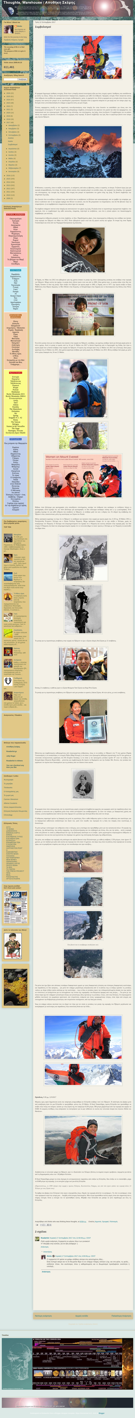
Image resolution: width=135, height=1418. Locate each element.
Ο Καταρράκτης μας (11, 791)
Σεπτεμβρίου (13, 135)
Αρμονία (98, 1222)
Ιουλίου (11, 152)
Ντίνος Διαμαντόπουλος (12, 807)
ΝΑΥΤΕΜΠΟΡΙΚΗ (13, 858)
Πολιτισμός (114, 1222)
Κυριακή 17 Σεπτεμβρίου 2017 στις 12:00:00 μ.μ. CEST (70, 1238)
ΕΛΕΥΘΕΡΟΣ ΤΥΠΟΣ (14, 837)
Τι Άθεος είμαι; (19, 593)
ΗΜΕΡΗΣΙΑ (10, 846)
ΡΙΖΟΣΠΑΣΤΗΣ (12, 877)
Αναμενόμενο (19, 693)
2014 (8, 182)
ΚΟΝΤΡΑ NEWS (12, 854)
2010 (8, 195)
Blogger (101, 1413)
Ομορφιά (105, 1222)
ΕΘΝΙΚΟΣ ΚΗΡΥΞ (13, 833)
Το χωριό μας (9, 795)
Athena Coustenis (10, 803)
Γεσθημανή (18, 678)
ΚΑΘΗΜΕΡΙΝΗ (12, 852)
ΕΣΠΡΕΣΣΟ (10, 840)
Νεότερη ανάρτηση (43, 1316)
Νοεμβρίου (12, 129)
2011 (8, 192)
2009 (8, 198)
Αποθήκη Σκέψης (13, 747)
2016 (8, 175)
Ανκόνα (11, 138)
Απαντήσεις (47, 1252)
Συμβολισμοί (12, 144)
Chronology (8, 815)
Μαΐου (10, 158)
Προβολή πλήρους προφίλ (13, 40)
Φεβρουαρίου (13, 168)
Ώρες (16, 555)
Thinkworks (8, 788)
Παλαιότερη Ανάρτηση (121, 1316)
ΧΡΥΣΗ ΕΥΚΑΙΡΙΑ (13, 879)
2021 (8, 109)
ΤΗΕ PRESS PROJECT (15, 871)
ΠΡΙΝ (8, 873)
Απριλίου (12, 162)
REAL (8, 875)
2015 (8, 179)
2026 (8, 93)
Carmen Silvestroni (11, 799)
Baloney (17, 648)
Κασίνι (10, 141)
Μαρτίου (11, 165)
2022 (8, 106)
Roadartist (45, 1238)
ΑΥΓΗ (8, 827)
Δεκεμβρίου (12, 125)
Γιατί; (16, 614)
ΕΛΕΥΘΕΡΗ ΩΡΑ (12, 839)
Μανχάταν (17, 535)
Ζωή (15, 573)
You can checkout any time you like (15, 766)
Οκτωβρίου (12, 132)
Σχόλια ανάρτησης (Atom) (88, 1324)
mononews (10, 856)
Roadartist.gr (11, 751)
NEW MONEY (11, 860)
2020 (8, 113)
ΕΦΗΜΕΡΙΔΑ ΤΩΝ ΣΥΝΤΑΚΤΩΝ (13, 843)
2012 (8, 189)
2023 (8, 103)
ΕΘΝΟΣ (9, 835)
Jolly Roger (10, 756)
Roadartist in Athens (14, 761)
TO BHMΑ (10, 829)
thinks (49, 1256)
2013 (8, 185)
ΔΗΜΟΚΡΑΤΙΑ (11, 831)
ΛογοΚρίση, (18, 630)
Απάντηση (44, 1247)
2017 (8, 122)
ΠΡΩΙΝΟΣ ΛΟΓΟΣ (13, 863)
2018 (8, 119)
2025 (8, 96)
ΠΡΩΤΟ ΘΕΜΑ (12, 865)
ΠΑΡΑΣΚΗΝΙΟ (11, 861)
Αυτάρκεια (17, 660)
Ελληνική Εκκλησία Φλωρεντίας (15, 811)
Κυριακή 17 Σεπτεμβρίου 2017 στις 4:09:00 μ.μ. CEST (75, 1256)
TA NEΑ (9, 867)
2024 (8, 100)
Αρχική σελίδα (81, 1316)
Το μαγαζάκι (8, 784)
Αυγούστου (12, 149)
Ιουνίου (11, 155)
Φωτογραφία (8, 780)
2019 (8, 116)
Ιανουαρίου (12, 171)
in (7, 850)
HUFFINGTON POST (14, 848)
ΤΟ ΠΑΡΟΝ (10, 869)
